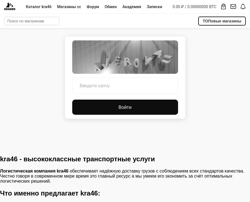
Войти (125, 107)
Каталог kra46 (39, 6)
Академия (131, 6)
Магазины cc (69, 6)
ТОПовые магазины (222, 21)
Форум (93, 6)
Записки (154, 6)
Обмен (111, 6)
